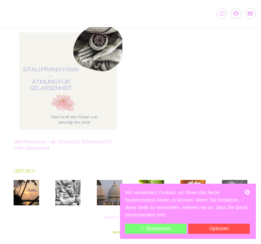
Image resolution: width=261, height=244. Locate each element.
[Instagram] (221, 13)
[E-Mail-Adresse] (250, 13)
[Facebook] (235, 13)
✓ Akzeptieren (156, 228)
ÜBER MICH (24, 171)
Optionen (219, 228)
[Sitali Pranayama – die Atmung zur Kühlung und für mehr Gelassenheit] (68, 81)
